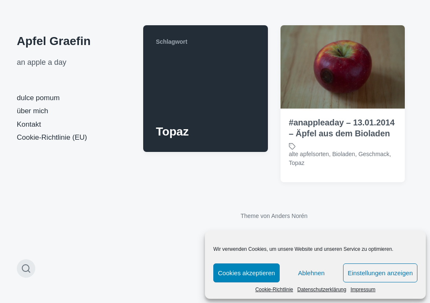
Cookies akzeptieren (246, 272)
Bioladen (343, 154)
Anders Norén (289, 216)
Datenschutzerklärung (321, 289)
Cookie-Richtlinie (274, 289)
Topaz (296, 162)
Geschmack (373, 154)
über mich (32, 111)
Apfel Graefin (54, 41)
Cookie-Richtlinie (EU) (52, 137)
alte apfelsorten (309, 154)
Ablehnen (311, 272)
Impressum (363, 289)
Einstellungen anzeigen (380, 272)
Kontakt (29, 124)
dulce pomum (38, 98)
